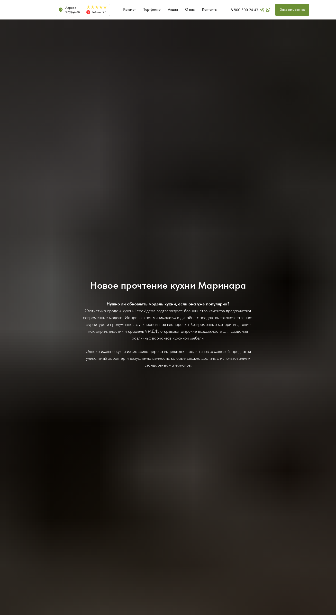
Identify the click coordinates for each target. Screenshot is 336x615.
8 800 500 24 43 (244, 10)
